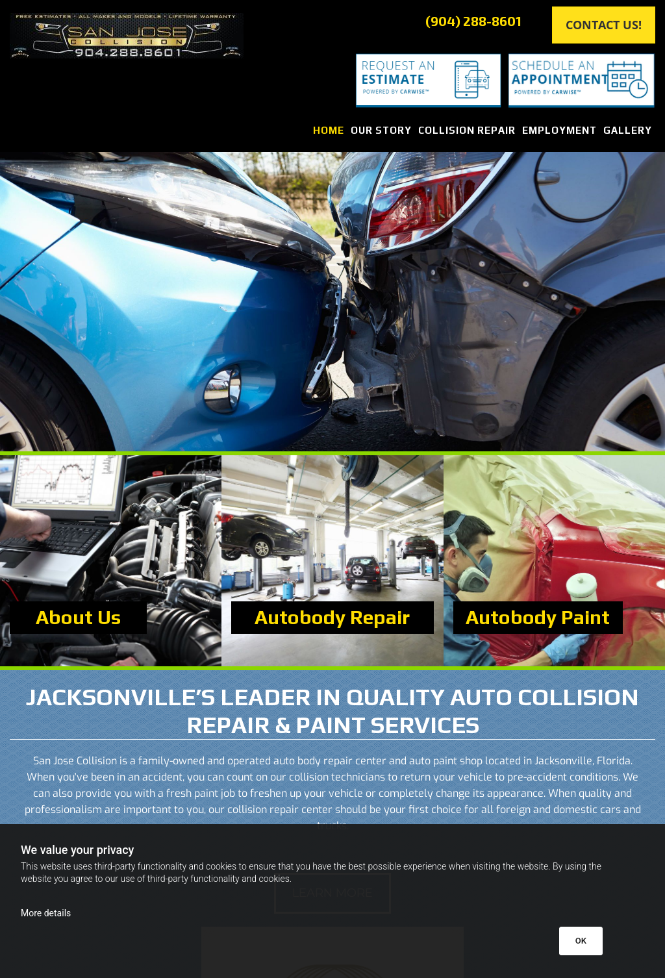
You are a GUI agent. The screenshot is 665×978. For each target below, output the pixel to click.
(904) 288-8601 (473, 21)
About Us (78, 617)
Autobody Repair (332, 617)
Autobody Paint (538, 617)
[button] (603, 25)
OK (580, 941)
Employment (559, 130)
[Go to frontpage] (166, 35)
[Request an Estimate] (415, 80)
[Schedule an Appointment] (581, 81)
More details (46, 913)
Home (328, 130)
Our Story (381, 130)
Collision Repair (467, 130)
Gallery (627, 130)
